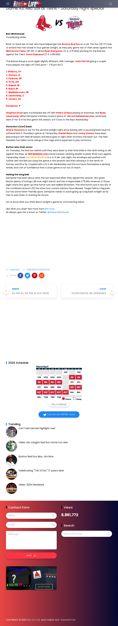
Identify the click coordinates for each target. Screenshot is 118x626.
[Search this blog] (86, 534)
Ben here (49, 208)
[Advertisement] (59, 241)
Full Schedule (59, 404)
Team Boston (67, 619)
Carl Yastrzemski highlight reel (37, 428)
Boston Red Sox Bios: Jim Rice (36, 456)
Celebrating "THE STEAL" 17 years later (41, 470)
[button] (20, 275)
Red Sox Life (33, 619)
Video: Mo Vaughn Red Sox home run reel (43, 442)
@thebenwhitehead (58, 212)
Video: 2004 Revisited (31, 484)
